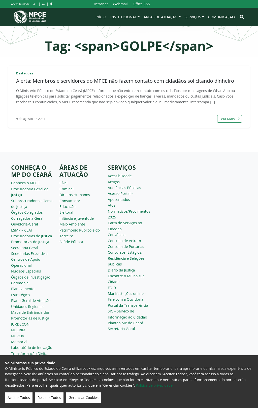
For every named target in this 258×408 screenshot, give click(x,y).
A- (43, 4)
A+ (35, 4)
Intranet (101, 4)
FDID (112, 287)
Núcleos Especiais (26, 271)
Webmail (120, 4)
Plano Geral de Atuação (31, 300)
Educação (67, 206)
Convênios (116, 234)
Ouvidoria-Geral (24, 224)
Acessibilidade (120, 175)
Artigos (114, 181)
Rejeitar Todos (49, 397)
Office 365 (141, 4)
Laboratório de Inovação (31, 347)
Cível (63, 182)
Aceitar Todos (19, 397)
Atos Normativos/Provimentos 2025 (129, 211)
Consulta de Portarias (126, 246)
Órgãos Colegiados (27, 212)
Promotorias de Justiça (30, 241)
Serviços (193, 17)
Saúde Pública (71, 241)
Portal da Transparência (128, 305)
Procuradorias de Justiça (31, 236)
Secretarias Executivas (29, 253)
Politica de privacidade (154, 385)
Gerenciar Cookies (84, 397)
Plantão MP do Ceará (125, 323)
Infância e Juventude (76, 218)
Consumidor (69, 200)
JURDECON (20, 324)
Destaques (24, 73)
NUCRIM (18, 330)
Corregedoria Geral (27, 218)
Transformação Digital (29, 353)
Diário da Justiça (121, 270)
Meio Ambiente (72, 224)
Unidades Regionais (27, 306)
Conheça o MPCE (25, 182)
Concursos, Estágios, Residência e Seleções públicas (126, 258)
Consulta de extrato (124, 240)
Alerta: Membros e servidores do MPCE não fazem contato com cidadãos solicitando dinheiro (125, 80)
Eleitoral (66, 212)
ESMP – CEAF (22, 230)
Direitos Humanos (74, 194)
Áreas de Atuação (161, 17)
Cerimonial (20, 283)
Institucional (123, 17)
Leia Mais (229, 118)
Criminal (66, 189)
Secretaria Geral (24, 247)
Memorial (19, 341)
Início (100, 17)
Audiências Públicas (124, 187)
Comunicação (221, 17)
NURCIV (17, 336)
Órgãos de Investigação (30, 277)
